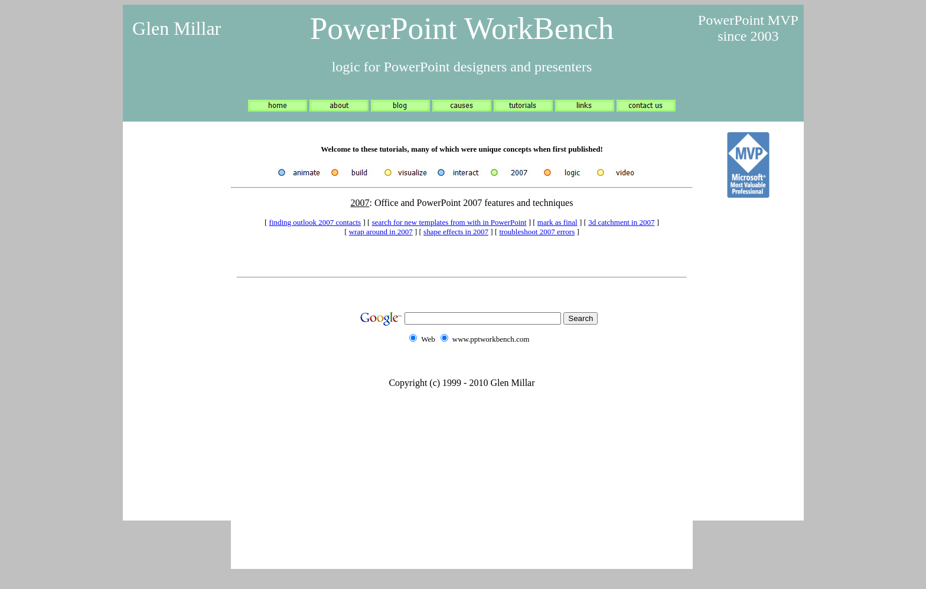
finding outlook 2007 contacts (315, 222)
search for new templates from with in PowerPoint (449, 222)
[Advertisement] (176, 319)
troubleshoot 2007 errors (537, 231)
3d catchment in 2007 (621, 222)
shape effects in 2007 (455, 231)
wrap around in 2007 (381, 231)
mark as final (557, 222)
